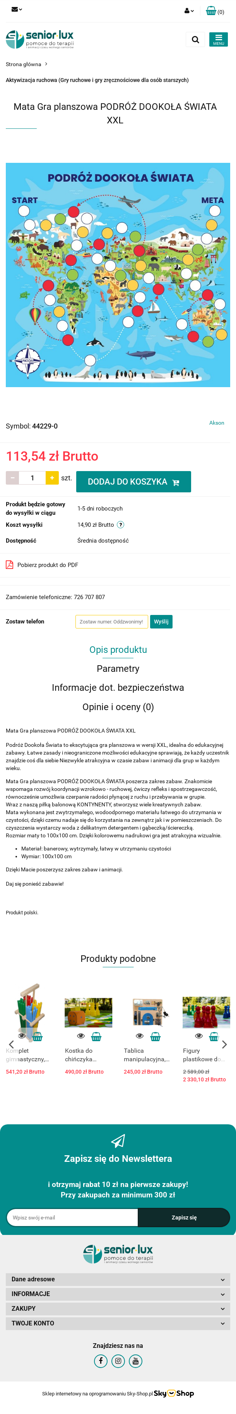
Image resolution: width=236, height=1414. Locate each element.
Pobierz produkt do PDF (42, 564)
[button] (215, 11)
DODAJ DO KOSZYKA (134, 482)
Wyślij (161, 621)
